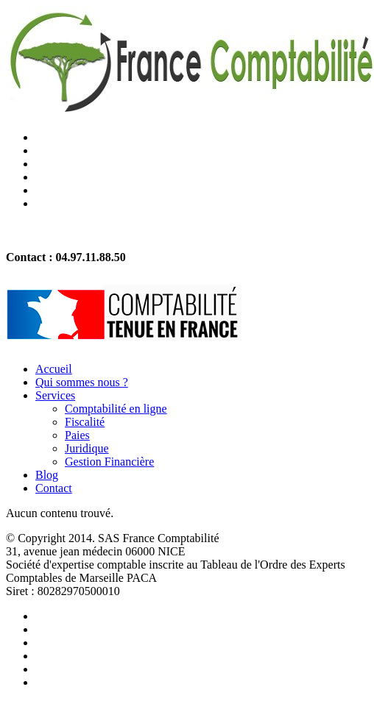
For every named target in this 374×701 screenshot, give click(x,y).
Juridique (87, 448)
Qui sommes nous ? (81, 382)
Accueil (53, 369)
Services (55, 395)
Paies (77, 435)
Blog (46, 475)
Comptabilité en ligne (116, 408)
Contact (53, 488)
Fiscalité (85, 422)
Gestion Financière (109, 461)
